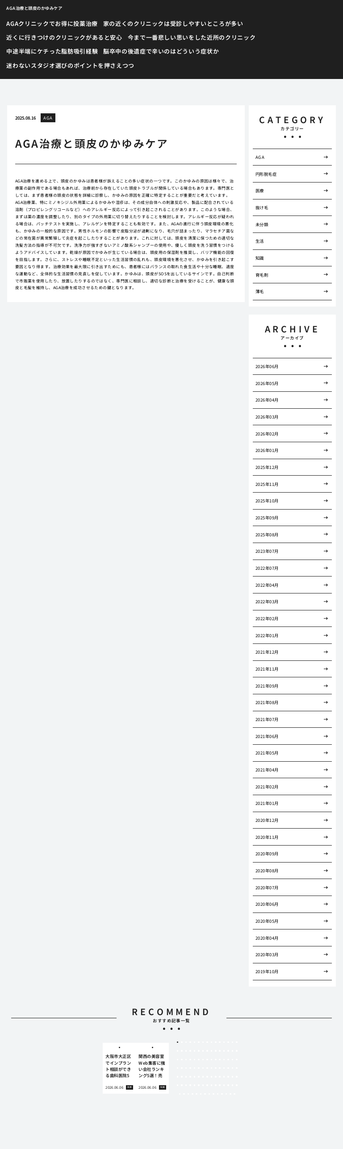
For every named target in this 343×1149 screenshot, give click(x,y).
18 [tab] (186, 1051)
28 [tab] (228, 1051)
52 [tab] (203, 1068)
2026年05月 (267, 383)
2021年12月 (267, 652)
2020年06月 (267, 904)
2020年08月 (267, 870)
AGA (47, 118)
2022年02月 (267, 618)
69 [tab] (212, 1077)
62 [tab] (182, 1077)
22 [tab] (203, 1051)
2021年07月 (267, 719)
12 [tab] (224, 1042)
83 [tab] (207, 1085)
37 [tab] (203, 1060)
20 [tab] (195, 1051)
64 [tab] (190, 1077)
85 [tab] (216, 1085)
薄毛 (259, 291)
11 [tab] (220, 1042)
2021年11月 (267, 669)
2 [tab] (182, 1042)
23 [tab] (207, 1051)
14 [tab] (233, 1042)
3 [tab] (186, 1042)
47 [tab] (182, 1068)
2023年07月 (267, 551)
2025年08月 (267, 534)
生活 (259, 241)
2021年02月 (267, 787)
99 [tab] (213, 1094)
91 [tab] (180, 1094)
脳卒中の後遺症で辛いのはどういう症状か (161, 51)
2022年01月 (267, 635)
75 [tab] (237, 1077)
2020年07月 (267, 887)
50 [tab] (195, 1068)
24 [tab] (212, 1051)
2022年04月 (267, 585)
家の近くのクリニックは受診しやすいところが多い (173, 23)
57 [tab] (224, 1068)
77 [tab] (182, 1085)
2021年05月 (267, 753)
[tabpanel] (119, 1068)
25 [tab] (216, 1051)
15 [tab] (237, 1042)
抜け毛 (261, 207)
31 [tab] (178, 1060)
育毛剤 (261, 275)
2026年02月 (267, 434)
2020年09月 (267, 853)
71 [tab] (220, 1077)
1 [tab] (177, 1042)
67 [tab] (203, 1077)
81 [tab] (199, 1085)
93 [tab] (188, 1094)
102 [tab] (226, 1094)
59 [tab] (233, 1068)
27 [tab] (224, 1051)
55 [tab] (216, 1068)
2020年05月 (267, 921)
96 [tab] (201, 1094)
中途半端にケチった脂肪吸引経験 (52, 51)
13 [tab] (228, 1042)
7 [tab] (203, 1042)
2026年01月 (267, 450)
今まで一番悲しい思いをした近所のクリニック (192, 37)
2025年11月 (267, 484)
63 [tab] (186, 1077)
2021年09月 (267, 686)
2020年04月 (267, 938)
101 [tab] (222, 1094)
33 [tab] (186, 1060)
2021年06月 (267, 736)
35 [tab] (195, 1060)
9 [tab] (211, 1042)
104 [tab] (234, 1094)
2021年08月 (267, 702)
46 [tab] (178, 1068)
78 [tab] (186, 1085)
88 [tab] (228, 1085)
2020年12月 (267, 820)
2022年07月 (267, 568)
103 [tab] (230, 1094)
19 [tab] (190, 1051)
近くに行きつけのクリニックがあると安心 (64, 37)
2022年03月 (267, 601)
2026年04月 (267, 400)
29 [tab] (233, 1051)
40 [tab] (216, 1060)
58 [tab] (228, 1068)
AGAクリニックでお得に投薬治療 (51, 23)
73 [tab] (228, 1077)
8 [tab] (207, 1042)
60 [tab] (237, 1068)
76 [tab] (178, 1085)
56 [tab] (220, 1068)
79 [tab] (190, 1085)
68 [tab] (207, 1077)
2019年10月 (267, 971)
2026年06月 (267, 366)
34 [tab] (190, 1060)
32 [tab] (182, 1060)
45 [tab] (237, 1060)
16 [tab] (178, 1051)
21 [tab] (199, 1051)
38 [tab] (207, 1060)
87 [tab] (224, 1085)
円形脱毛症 (265, 174)
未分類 (261, 224)
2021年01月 (267, 803)
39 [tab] (212, 1060)
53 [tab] (207, 1068)
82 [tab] (203, 1085)
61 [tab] (178, 1077)
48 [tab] (186, 1068)
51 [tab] (199, 1068)
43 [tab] (228, 1060)
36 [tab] (199, 1060)
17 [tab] (182, 1051)
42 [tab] (224, 1060)
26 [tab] (220, 1051)
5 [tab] (194, 1042)
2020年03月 (267, 954)
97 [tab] (205, 1094)
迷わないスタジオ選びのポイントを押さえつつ (70, 65)
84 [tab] (212, 1085)
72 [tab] (224, 1077)
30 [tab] (237, 1051)
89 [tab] (233, 1085)
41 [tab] (220, 1060)
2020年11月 (267, 837)
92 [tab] (184, 1094)
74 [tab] (233, 1077)
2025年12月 (267, 467)
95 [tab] (196, 1094)
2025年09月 (267, 517)
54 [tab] (212, 1068)
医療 (259, 190)
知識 (259, 258)
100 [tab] (218, 1094)
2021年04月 (267, 770)
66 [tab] (199, 1077)
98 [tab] (209, 1094)
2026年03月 (267, 417)
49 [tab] (190, 1068)
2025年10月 (267, 501)
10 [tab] (216, 1042)
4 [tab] (190, 1042)
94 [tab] (192, 1094)
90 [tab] (237, 1085)
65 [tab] (195, 1077)
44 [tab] (233, 1060)
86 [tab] (220, 1085)
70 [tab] (216, 1077)
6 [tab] (198, 1042)
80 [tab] (195, 1085)
